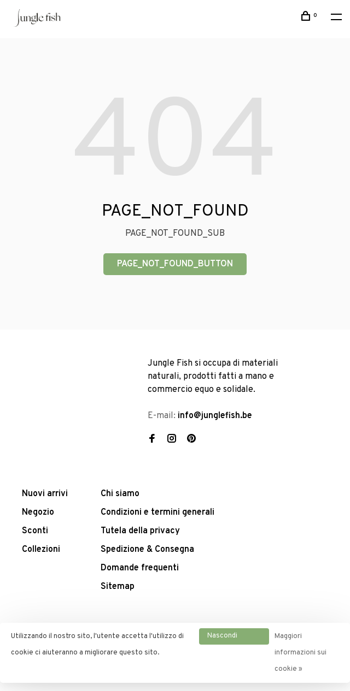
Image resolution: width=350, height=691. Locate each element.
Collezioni (41, 549)
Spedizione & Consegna (147, 549)
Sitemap (118, 586)
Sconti (35, 531)
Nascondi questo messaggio (225, 638)
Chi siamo (120, 494)
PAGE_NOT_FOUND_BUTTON (175, 264)
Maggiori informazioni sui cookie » (300, 653)
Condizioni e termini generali (157, 512)
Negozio (38, 512)
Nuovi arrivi (45, 494)
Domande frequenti (140, 568)
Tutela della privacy (140, 531)
